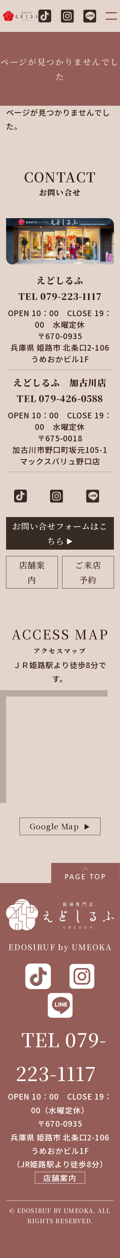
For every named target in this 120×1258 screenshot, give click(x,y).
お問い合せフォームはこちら (60, 533)
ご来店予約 (88, 572)
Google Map (54, 826)
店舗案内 (32, 572)
